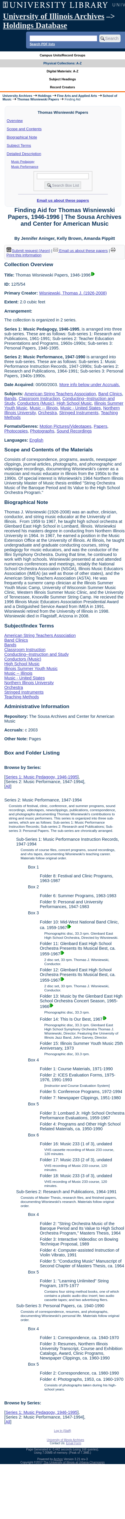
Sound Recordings (74, 431)
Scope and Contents (24, 129)
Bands (10, 398)
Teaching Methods (21, 697)
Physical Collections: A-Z (62, 63)
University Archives (17, 95)
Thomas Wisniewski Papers (38, 99)
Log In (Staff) (62, 1430)
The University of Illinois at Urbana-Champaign (74, 1462)
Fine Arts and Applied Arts (77, 95)
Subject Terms (19, 145)
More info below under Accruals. (89, 384)
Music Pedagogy (23, 161)
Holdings (45, 95)
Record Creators (62, 87)
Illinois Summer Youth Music (30, 668)
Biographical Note (22, 137)
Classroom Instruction (39, 398)
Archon (58, 1459)
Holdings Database (35, 25)
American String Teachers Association (60, 393)
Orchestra (47, 412)
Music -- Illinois (44, 408)
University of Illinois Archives (53, 16)
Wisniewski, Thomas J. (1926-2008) (73, 293)
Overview (15, 120)
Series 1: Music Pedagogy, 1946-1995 (41, 777)
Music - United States (80, 408)
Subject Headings (62, 79)
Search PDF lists (42, 44)
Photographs (42, 431)
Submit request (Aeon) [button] (28, 250)
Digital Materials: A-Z (62, 71)
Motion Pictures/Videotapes (66, 426)
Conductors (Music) (35, 403)
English (36, 440)
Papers (101, 426)
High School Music (74, 403)
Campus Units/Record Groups (62, 55)
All (7, 786)
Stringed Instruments (79, 412)
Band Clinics (110, 393)
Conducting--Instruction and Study (36, 654)
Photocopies (16, 431)
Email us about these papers (63, 200)
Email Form (73, 1443)
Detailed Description (24, 154)
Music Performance (25, 166)
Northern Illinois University (29, 682)
